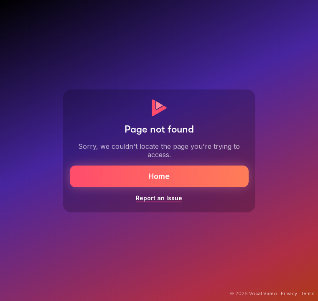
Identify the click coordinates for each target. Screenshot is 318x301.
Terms (308, 293)
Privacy (289, 293)
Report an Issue (159, 198)
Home (159, 176)
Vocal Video (263, 293)
